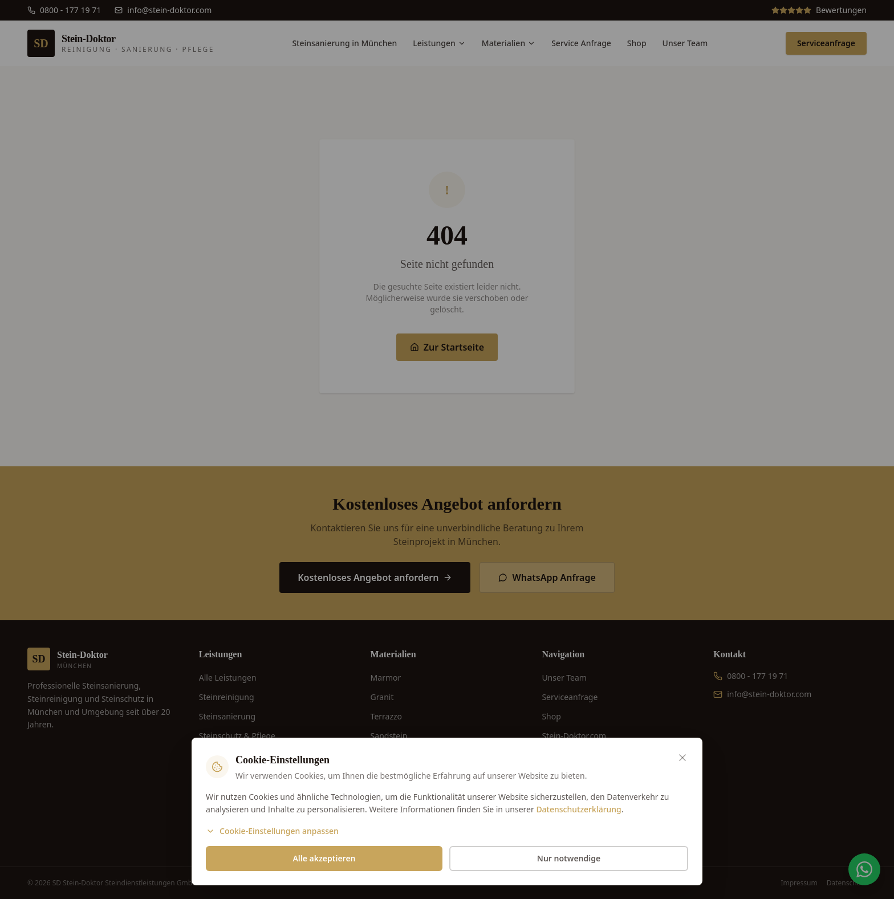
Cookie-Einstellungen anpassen (272, 830)
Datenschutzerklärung (578, 809)
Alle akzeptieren (323, 858)
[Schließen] (682, 757)
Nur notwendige (568, 858)
